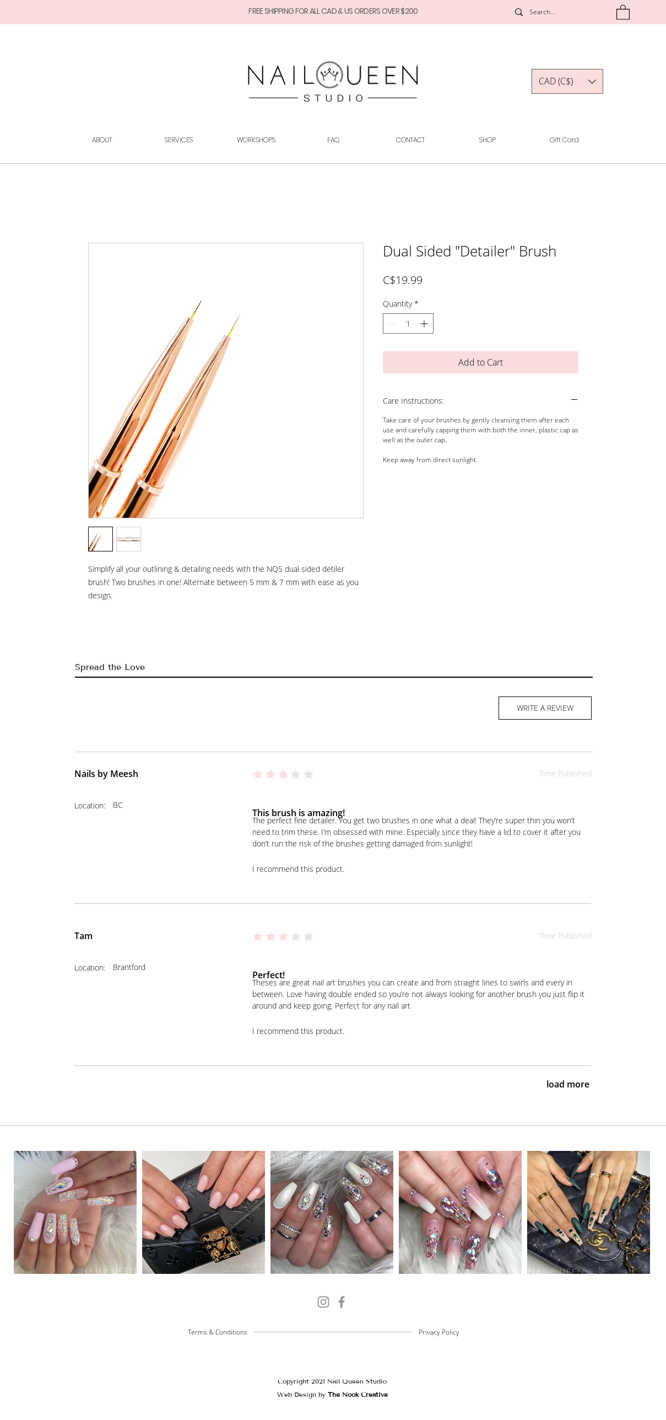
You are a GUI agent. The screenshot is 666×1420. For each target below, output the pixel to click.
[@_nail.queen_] (323, 1302)
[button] (623, 12)
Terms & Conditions (217, 1332)
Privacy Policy (439, 1332)
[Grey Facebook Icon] (341, 1302)
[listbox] (567, 81)
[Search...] (555, 12)
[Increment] (425, 323)
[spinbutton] (408, 323)
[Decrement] (391, 323)
